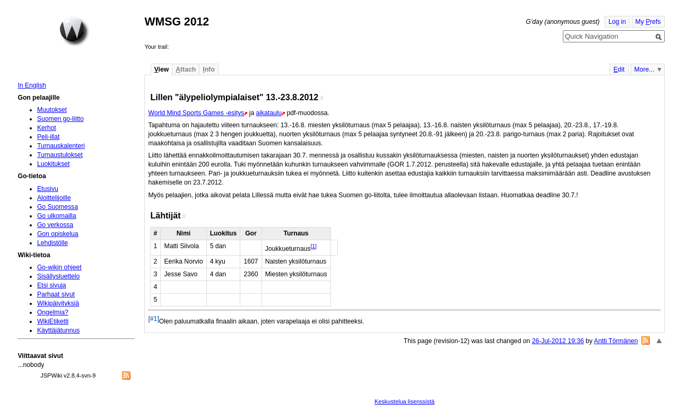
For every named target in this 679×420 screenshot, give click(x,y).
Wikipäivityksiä (58, 303)
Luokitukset (53, 164)
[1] (313, 246)
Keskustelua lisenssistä (404, 401)
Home (74, 31)
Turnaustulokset (60, 155)
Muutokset (52, 109)
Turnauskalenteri (61, 146)
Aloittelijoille (54, 198)
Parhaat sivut (56, 294)
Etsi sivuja (51, 285)
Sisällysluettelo (58, 276)
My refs (648, 21)
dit (618, 69)
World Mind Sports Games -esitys (196, 113)
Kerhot (46, 128)
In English (32, 85)
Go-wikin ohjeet (59, 267)
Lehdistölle (52, 243)
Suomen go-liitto (60, 118)
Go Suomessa (57, 207)
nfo (208, 69)
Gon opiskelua (58, 234)
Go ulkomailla (56, 216)
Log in (617, 21)
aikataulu (269, 113)
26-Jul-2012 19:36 (558, 341)
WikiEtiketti (52, 321)
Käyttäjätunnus (58, 330)
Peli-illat (48, 137)
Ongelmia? (52, 312)
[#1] (153, 318)
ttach (186, 69)
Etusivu (47, 188)
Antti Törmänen (616, 341)
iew (161, 69)
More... (644, 69)
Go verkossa (55, 225)
